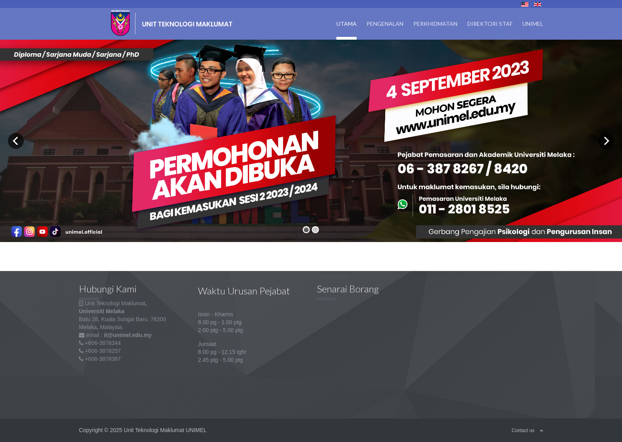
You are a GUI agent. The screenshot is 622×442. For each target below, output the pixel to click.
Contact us (523, 430)
